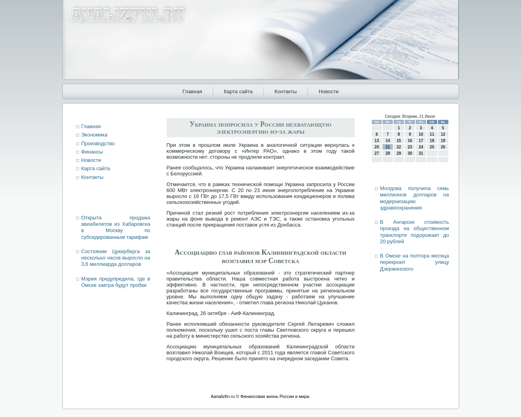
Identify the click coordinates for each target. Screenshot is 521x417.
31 (421, 153)
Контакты (286, 91)
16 (410, 140)
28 (388, 153)
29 (399, 153)
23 (410, 147)
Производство (98, 143)
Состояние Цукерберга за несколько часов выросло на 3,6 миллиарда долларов (115, 257)
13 (377, 140)
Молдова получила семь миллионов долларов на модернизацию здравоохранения (414, 198)
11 (432, 134)
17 (421, 140)
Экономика (94, 135)
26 (443, 147)
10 (421, 134)
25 (432, 147)
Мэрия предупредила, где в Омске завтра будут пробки (115, 282)
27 (377, 153)
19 (443, 140)
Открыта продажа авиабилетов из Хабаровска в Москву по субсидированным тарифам (115, 227)
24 (421, 147)
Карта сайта (238, 91)
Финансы (92, 152)
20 (377, 147)
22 (399, 147)
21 (388, 147)
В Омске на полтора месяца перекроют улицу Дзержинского (414, 262)
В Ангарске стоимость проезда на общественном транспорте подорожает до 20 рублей (414, 231)
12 (443, 134)
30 (410, 153)
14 (388, 140)
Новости (328, 91)
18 (432, 140)
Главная (192, 91)
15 (399, 140)
